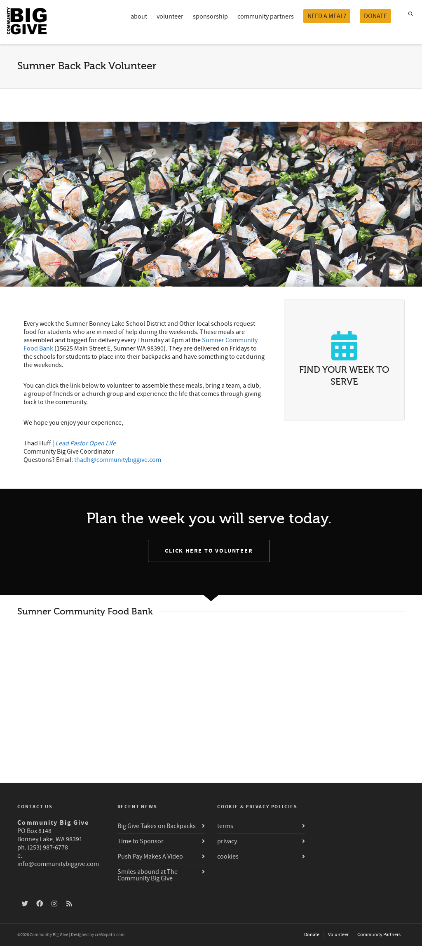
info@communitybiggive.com (58, 864)
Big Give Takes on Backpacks (156, 826)
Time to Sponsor (140, 841)
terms (225, 826)
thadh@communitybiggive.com (117, 460)
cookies (228, 856)
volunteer (170, 16)
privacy (227, 841)
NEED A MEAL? (326, 16)
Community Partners (379, 935)
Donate (311, 935)
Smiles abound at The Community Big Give (147, 875)
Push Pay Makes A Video (150, 856)
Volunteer (338, 935)
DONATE (375, 16)
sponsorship (210, 16)
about (139, 16)
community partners (265, 16)
